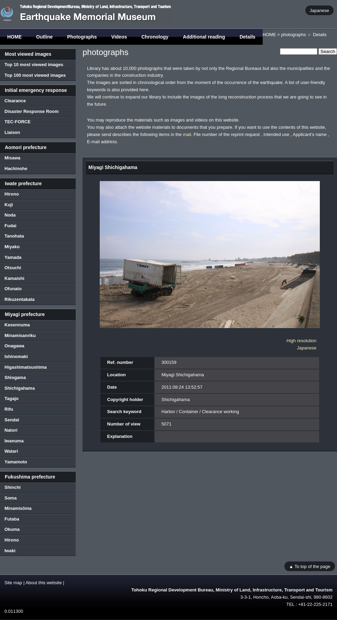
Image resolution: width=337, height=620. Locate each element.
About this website (43, 582)
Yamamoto (15, 461)
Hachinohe (15, 168)
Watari (11, 451)
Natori (11, 430)
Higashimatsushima (25, 367)
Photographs (82, 37)
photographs (293, 34)
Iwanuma (14, 440)
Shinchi (12, 487)
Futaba (11, 519)
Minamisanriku (20, 335)
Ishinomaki (16, 356)
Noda (10, 215)
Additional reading (204, 37)
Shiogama (15, 377)
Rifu (8, 409)
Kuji (8, 204)
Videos (119, 37)
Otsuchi (12, 267)
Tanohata (14, 236)
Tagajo (11, 398)
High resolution (301, 340)
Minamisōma (18, 508)
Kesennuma (17, 324)
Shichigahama (19, 388)
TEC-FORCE (17, 121)
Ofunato (13, 288)
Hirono (11, 194)
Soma (10, 498)
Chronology (154, 37)
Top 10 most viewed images (33, 64)
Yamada (12, 257)
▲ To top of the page (309, 566)
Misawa (12, 157)
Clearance (15, 100)
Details (248, 37)
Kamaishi (14, 278)
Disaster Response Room (31, 111)
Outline (44, 37)
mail (187, 134)
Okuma (12, 529)
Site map (13, 582)
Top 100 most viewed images (35, 75)
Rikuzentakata (19, 299)
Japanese (319, 10)
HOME (14, 37)
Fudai (10, 225)
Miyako (12, 246)
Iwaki (9, 550)
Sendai (11, 419)
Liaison (12, 132)
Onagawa (14, 345)
